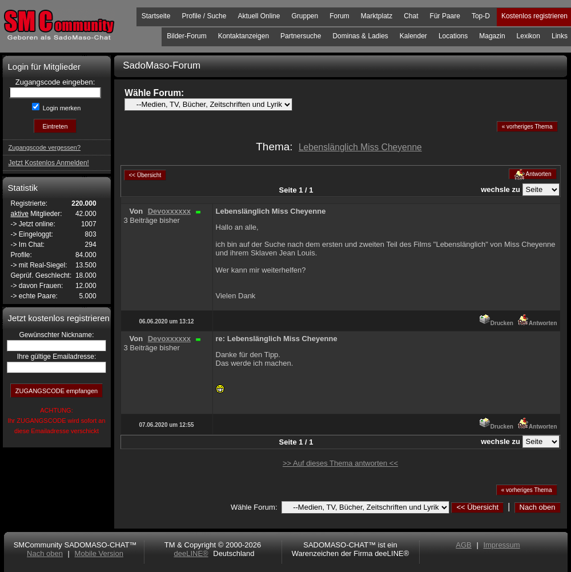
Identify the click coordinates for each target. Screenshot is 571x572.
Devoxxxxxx (169, 211)
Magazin (492, 36)
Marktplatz (376, 16)
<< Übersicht (477, 507)
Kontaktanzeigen (243, 36)
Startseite (156, 16)
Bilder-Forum (186, 36)
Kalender (413, 36)
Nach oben (538, 507)
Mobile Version (99, 553)
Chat (411, 16)
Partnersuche (300, 36)
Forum (339, 16)
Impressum (501, 545)
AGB (463, 545)
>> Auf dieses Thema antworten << (340, 463)
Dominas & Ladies (360, 36)
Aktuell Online (259, 16)
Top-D (481, 16)
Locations (453, 36)
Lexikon (528, 36)
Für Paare (445, 16)
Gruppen (304, 16)
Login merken (61, 108)
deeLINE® (191, 553)
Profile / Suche (204, 16)
